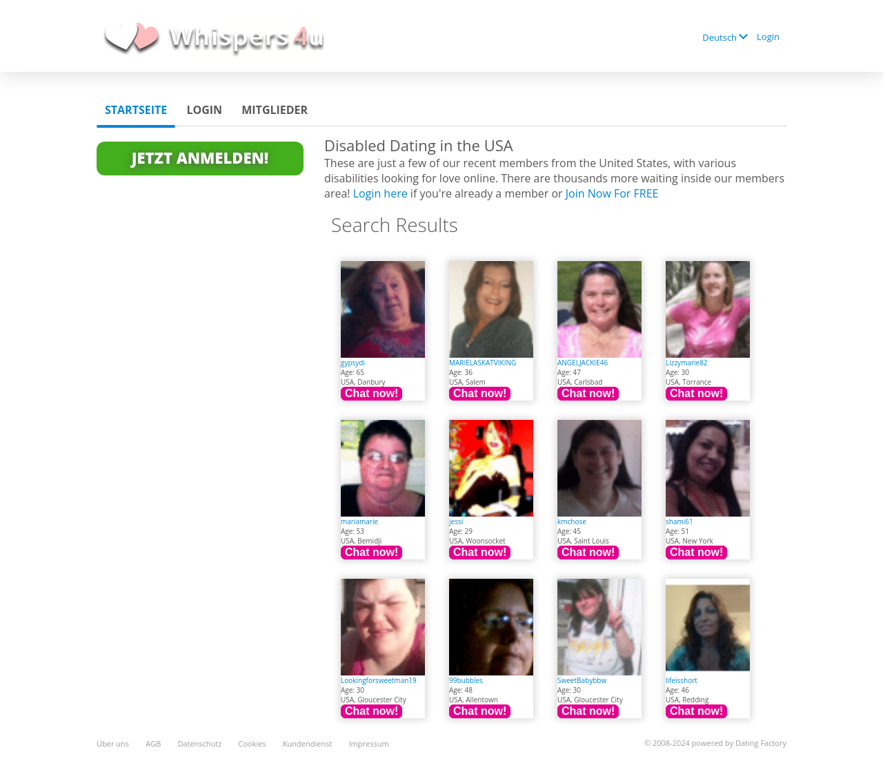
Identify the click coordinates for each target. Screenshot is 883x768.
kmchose (571, 521)
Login (768, 36)
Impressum (369, 743)
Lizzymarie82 (687, 362)
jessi (456, 521)
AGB (153, 743)
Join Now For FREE (612, 193)
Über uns (113, 743)
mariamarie (359, 521)
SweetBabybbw (581, 680)
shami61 (679, 521)
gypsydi (353, 362)
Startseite (136, 109)
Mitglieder (274, 109)
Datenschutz (199, 743)
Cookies (252, 743)
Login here (380, 193)
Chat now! (371, 393)
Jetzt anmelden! (200, 157)
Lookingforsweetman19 (379, 680)
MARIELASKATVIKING (482, 362)
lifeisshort (681, 680)
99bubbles (466, 680)
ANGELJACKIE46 (582, 362)
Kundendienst (307, 743)
